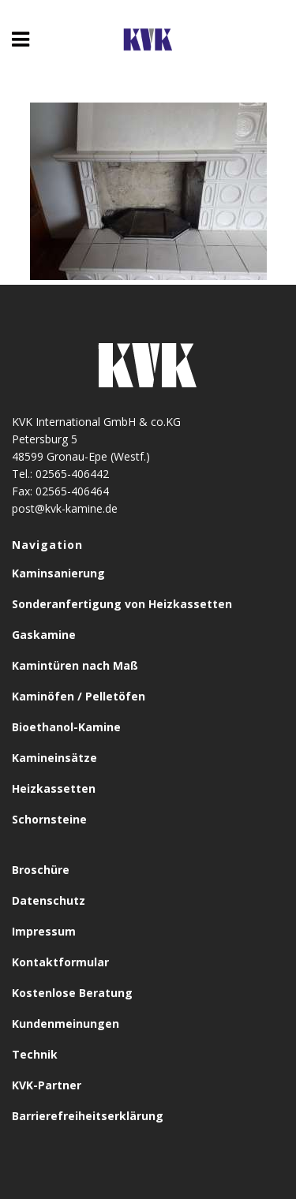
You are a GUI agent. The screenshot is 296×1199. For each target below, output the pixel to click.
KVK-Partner (46, 1085)
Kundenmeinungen (65, 1023)
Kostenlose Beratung (72, 992)
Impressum (44, 931)
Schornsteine (49, 819)
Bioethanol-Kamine (66, 726)
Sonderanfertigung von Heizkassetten (122, 603)
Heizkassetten (54, 788)
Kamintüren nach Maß (75, 665)
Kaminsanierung (58, 573)
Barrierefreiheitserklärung (87, 1115)
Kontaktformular (60, 961)
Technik (35, 1054)
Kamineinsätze (54, 757)
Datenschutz (48, 900)
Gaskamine (44, 634)
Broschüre (40, 869)
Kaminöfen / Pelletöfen (78, 696)
